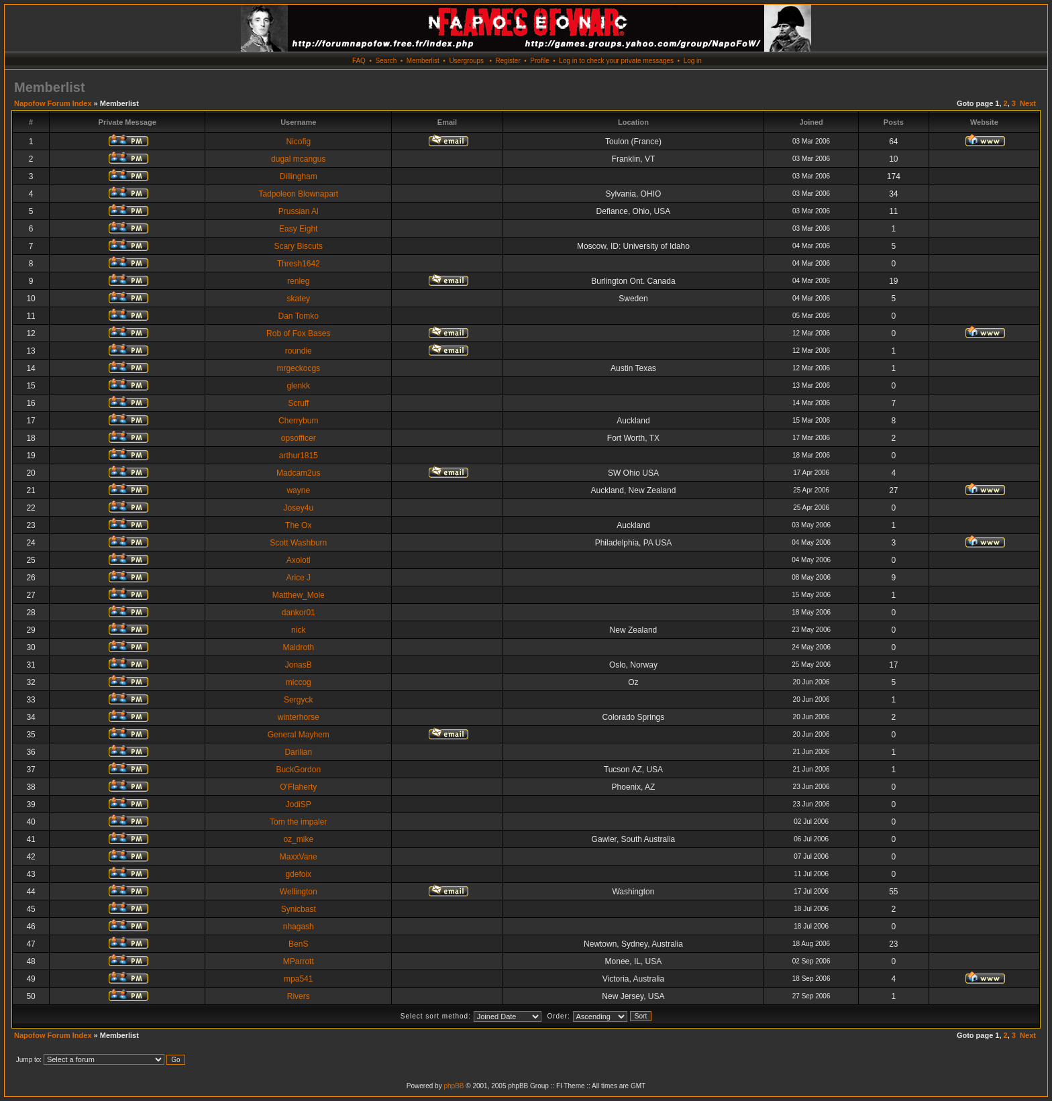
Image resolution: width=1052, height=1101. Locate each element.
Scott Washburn (298, 542)
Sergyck (298, 699)
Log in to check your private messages (616, 60)
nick (298, 630)
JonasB (298, 665)
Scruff (298, 403)
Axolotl (298, 560)
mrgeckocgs (298, 368)
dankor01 (298, 612)
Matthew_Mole (298, 595)
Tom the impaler (298, 822)
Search (386, 60)
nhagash (298, 926)
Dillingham (298, 176)
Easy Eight (298, 228)
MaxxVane (298, 856)
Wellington (298, 891)
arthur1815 (298, 455)
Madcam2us (298, 473)
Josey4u (298, 508)
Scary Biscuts (298, 246)
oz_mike (298, 839)
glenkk (298, 385)
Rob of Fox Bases (298, 333)
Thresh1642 (298, 263)
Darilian (298, 752)
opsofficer (298, 438)
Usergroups (466, 60)
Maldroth (298, 647)
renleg (298, 281)
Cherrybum (298, 420)
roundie (298, 351)
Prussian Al (298, 211)
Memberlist (423, 60)
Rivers (298, 996)
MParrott (298, 961)
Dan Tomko (298, 316)
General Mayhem (298, 734)
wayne (298, 490)
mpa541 (298, 979)
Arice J (298, 577)
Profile (539, 60)
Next (1028, 103)
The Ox (298, 525)
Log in (693, 60)
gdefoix (298, 874)
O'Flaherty (298, 787)
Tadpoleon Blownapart (298, 194)
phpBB (453, 1086)
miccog (298, 682)
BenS (298, 944)
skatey (298, 298)
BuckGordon (298, 769)
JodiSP (298, 804)
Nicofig (298, 141)
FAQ (359, 60)
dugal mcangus (298, 159)
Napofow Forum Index (53, 103)
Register (507, 60)
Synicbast (298, 909)
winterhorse (298, 717)
